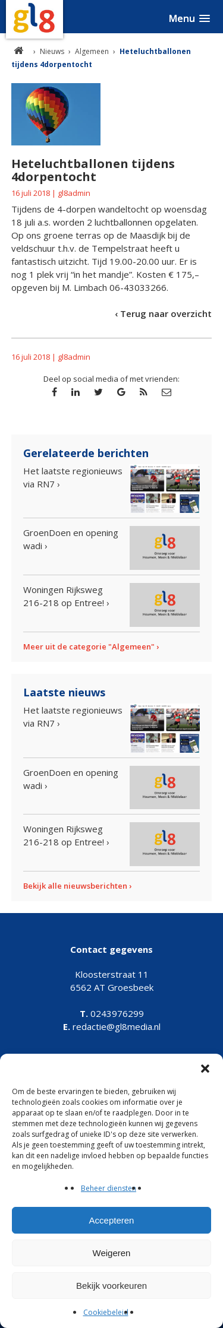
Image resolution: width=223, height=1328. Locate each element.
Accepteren (111, 1220)
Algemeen (92, 51)
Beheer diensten (108, 1188)
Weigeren (112, 1253)
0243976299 (112, 1013)
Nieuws (52, 51)
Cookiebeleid (105, 1312)
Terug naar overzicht (166, 313)
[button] (205, 1069)
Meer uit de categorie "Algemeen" (89, 646)
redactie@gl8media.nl (112, 1026)
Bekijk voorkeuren (111, 1286)
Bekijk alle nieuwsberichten (75, 885)
